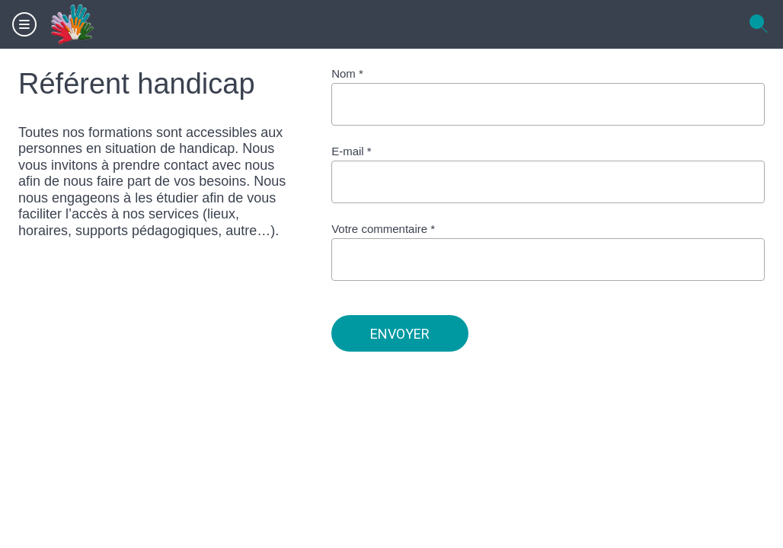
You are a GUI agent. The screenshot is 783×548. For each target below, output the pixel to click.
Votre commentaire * (383, 228)
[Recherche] (758, 24)
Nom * (347, 73)
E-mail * (351, 151)
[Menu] (24, 24)
